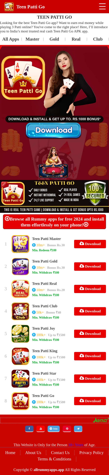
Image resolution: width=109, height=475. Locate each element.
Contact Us (60, 441)
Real (54, 37)
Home (12, 441)
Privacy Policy (90, 441)
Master (10, 37)
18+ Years (75, 434)
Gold (32, 37)
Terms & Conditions (54, 448)
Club (76, 37)
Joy (98, 37)
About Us (34, 441)
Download (91, 241)
